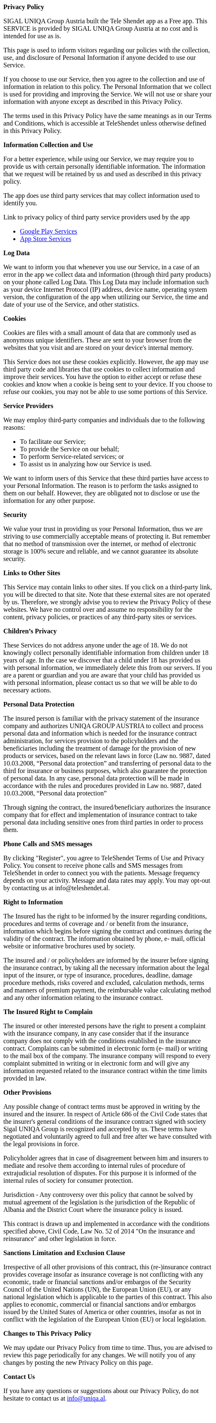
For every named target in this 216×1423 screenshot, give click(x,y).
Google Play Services (48, 231)
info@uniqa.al (86, 1398)
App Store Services (45, 238)
